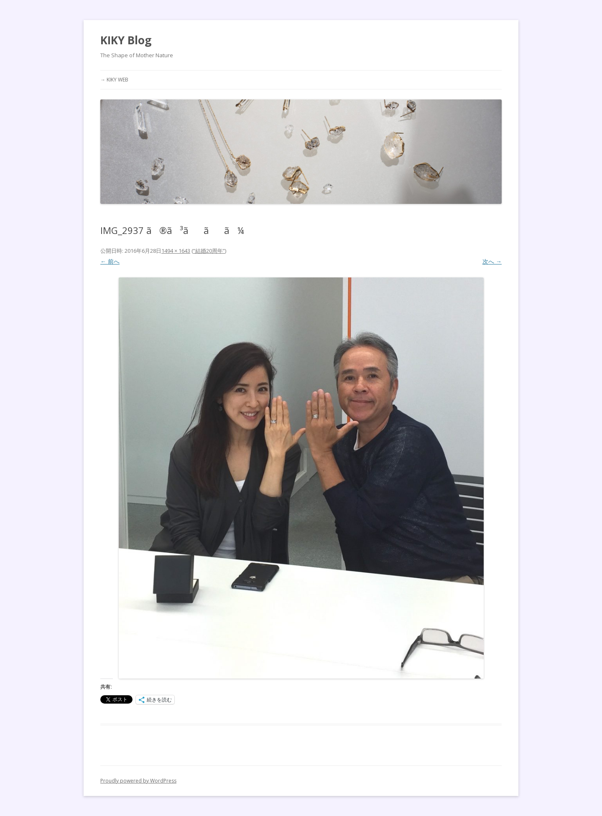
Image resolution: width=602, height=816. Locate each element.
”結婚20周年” (209, 250)
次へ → (492, 261)
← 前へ (110, 261)
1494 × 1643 (175, 250)
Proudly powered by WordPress (138, 780)
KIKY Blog (125, 40)
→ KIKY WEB (114, 79)
